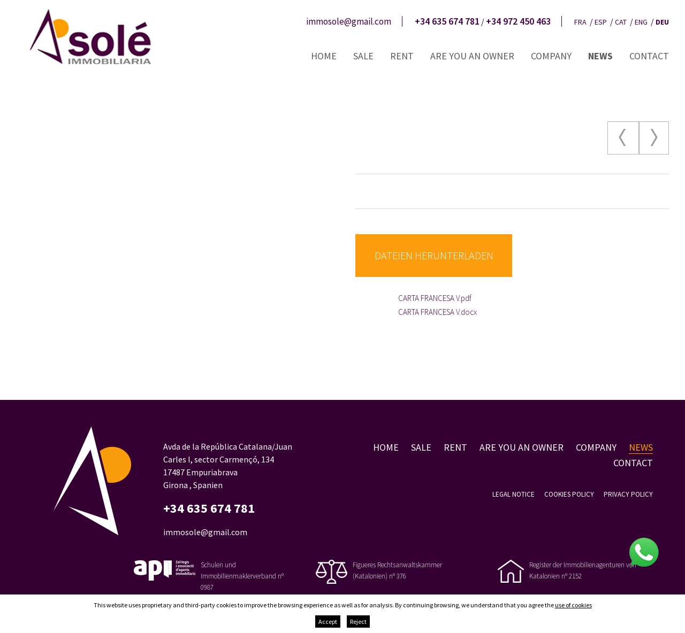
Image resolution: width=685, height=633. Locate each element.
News (600, 56)
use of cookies (573, 605)
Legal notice (513, 494)
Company (551, 56)
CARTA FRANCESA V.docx (437, 312)
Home (324, 56)
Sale (363, 56)
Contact (649, 56)
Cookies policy (569, 494)
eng (641, 22)
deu (662, 22)
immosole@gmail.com (348, 21)
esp (601, 22)
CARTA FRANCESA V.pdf (434, 298)
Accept (327, 621)
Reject (358, 621)
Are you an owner (472, 56)
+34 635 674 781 (447, 21)
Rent (402, 56)
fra (580, 22)
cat (621, 22)
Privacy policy (628, 494)
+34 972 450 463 (518, 21)
